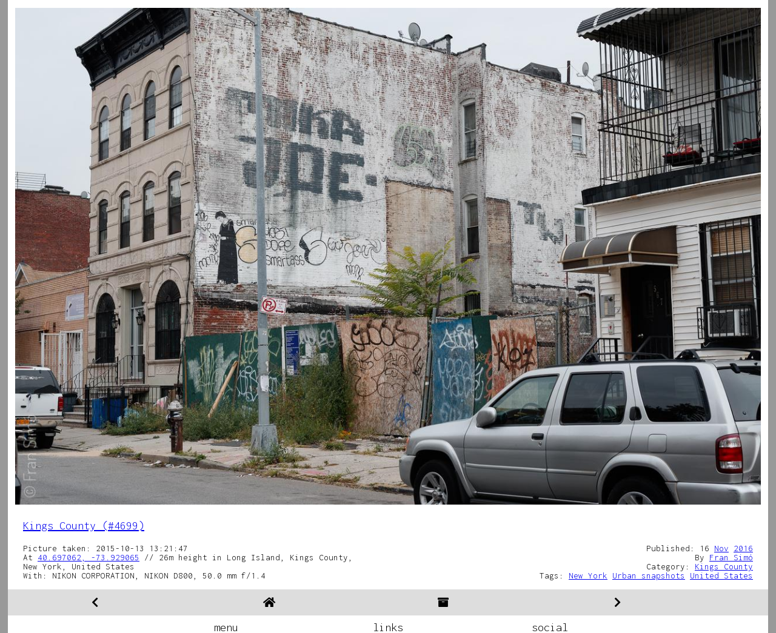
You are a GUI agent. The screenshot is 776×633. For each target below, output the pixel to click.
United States (721, 575)
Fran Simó (731, 557)
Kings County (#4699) (83, 525)
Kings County (724, 566)
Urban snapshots (648, 575)
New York (588, 575)
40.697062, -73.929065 (88, 557)
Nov (721, 548)
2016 (743, 548)
